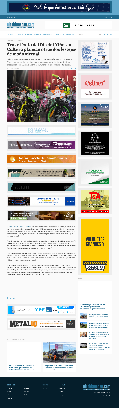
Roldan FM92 (11, 17)
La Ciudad (10, 34)
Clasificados (59, 34)
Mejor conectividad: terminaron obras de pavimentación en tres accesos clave (98, 316)
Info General (47, 34)
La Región (19, 34)
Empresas (37, 34)
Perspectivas (70, 34)
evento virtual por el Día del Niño (20, 227)
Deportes (28, 34)
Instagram (62, 395)
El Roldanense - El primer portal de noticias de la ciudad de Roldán (20, 25)
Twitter (61, 391)
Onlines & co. (106, 395)
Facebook (62, 388)
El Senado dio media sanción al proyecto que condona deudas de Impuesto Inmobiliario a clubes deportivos (99, 335)
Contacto (108, 17)
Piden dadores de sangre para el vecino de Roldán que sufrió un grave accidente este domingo (99, 325)
